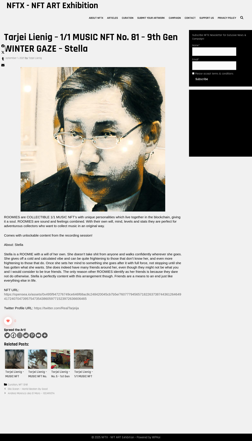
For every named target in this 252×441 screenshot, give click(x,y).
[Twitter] (7, 335)
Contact (190, 18)
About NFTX (96, 18)
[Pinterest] (32, 335)
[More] (45, 335)
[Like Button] (8, 321)
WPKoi (156, 437)
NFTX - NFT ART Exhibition (52, 5)
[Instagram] (19, 335)
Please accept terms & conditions (212, 73)
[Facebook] (13, 335)
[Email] (38, 335)
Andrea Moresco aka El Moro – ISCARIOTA (31, 393)
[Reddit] (26, 335)
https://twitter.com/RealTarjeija (56, 308)
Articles (112, 18)
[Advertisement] (220, 122)
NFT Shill (23, 384)
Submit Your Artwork (151, 18)
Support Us (206, 18)
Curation (127, 18)
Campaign (175, 18)
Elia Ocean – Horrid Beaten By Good (28, 389)
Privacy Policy (227, 18)
